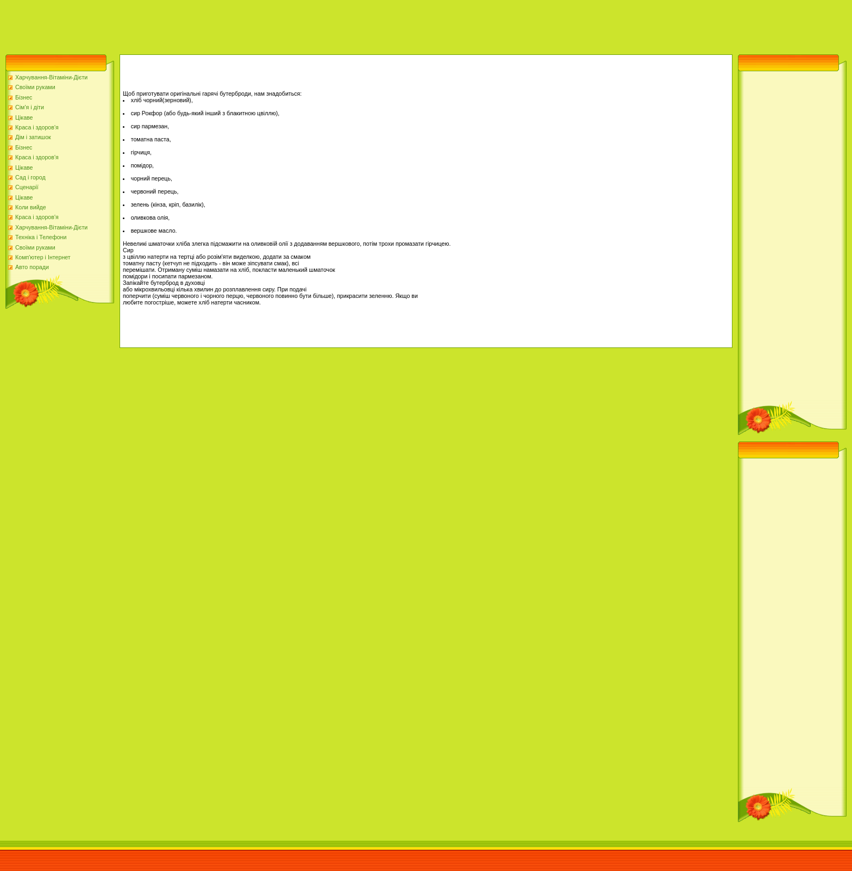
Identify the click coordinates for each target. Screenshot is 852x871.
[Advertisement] (198, 24)
